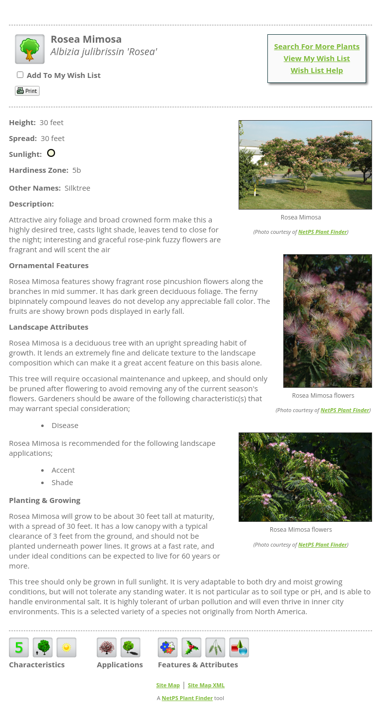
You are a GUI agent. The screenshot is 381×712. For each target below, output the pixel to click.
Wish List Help (317, 70)
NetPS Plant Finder (322, 231)
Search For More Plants (317, 46)
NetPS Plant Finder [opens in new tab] (187, 698)
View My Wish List (317, 58)
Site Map (168, 685)
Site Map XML (206, 685)
